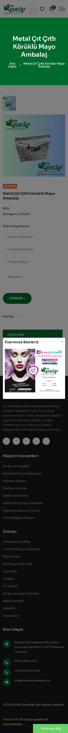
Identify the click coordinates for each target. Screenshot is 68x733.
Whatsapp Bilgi (50, 728)
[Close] (62, 342)
